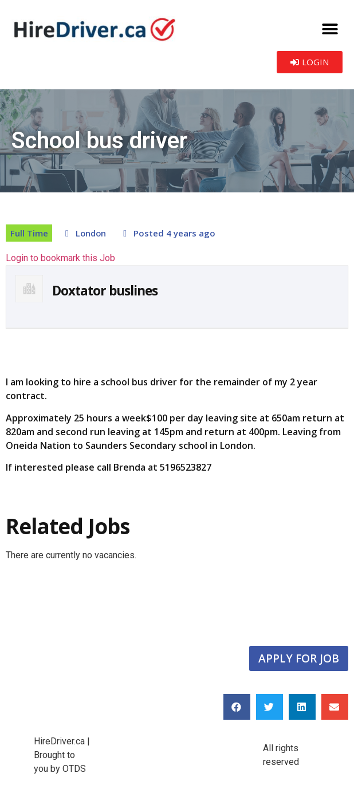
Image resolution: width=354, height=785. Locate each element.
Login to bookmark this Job (60, 258)
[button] (330, 29)
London (91, 233)
